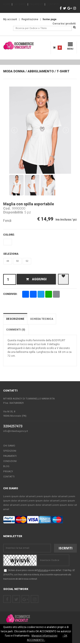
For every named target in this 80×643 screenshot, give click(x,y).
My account (10, 19)
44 (7, 261)
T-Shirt (63, 71)
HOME (6, 4)
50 (17, 261)
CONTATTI (52, 4)
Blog (6, 466)
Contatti (9, 476)
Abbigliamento (41, 71)
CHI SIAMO (20, 4)
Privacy (8, 471)
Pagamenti (10, 456)
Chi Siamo (9, 445)
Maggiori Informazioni (44, 635)
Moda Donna (14, 71)
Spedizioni (9, 450)
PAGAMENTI (36, 4)
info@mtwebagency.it (15, 431)
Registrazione (30, 19)
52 (27, 261)
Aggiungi (36, 279)
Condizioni (10, 461)
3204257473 (12, 426)
